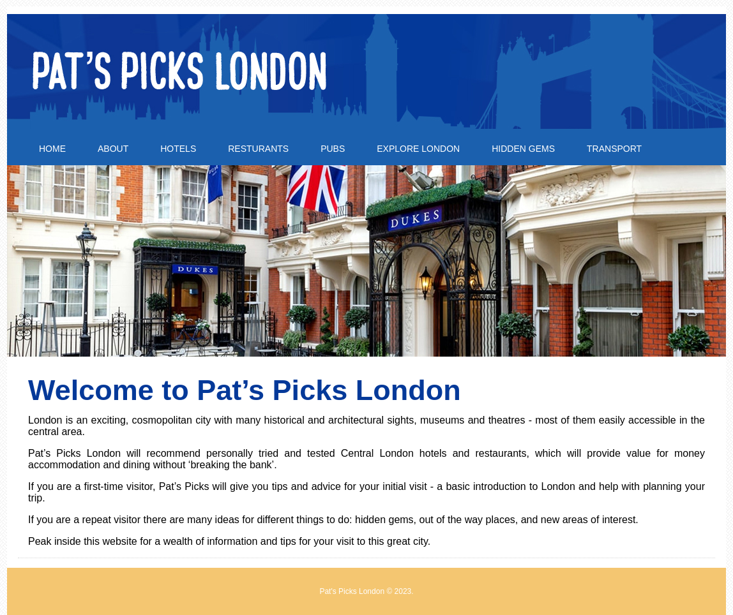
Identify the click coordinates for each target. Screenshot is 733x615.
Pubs (333, 149)
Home (52, 149)
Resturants (258, 149)
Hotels (178, 149)
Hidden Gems (523, 149)
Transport (614, 149)
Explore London (418, 149)
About (113, 149)
